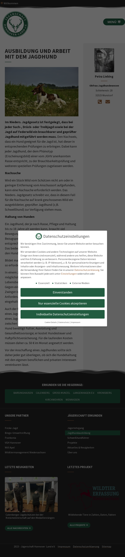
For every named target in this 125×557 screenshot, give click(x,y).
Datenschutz (64, 322)
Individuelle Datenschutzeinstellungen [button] (62, 314)
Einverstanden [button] (62, 292)
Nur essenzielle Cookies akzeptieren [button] (62, 303)
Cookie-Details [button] (51, 322)
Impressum (75, 322)
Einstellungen (69, 273)
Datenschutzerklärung (86, 270)
